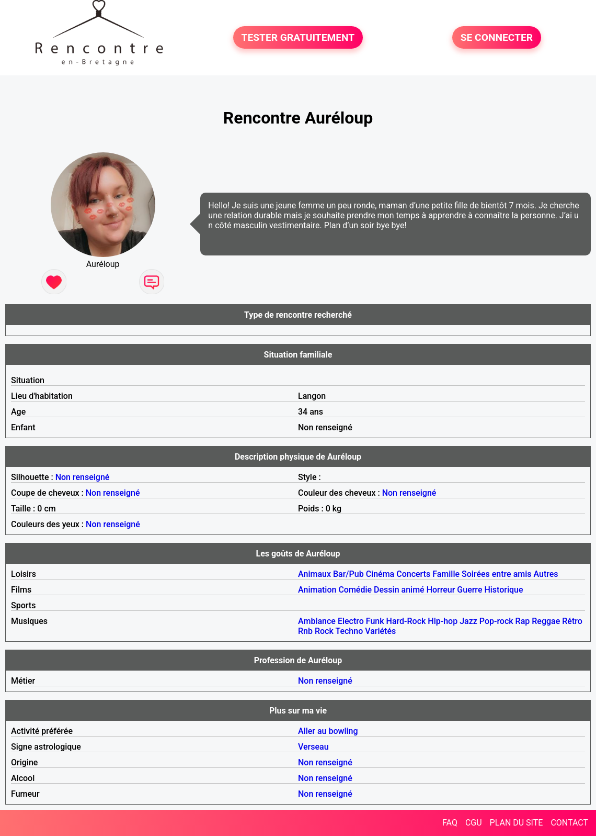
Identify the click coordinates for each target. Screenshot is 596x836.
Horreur (441, 590)
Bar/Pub (348, 574)
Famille (446, 574)
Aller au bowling (328, 731)
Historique (503, 590)
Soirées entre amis (496, 574)
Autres (546, 574)
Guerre (469, 590)
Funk (375, 621)
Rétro (572, 621)
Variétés (380, 631)
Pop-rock (496, 621)
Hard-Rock (406, 621)
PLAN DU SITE (516, 823)
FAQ (449, 823)
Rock (324, 631)
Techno (349, 631)
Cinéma (380, 574)
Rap (522, 621)
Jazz (468, 621)
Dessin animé (399, 590)
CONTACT (569, 823)
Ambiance (317, 621)
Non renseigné (82, 477)
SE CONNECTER (497, 37)
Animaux (314, 574)
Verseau (313, 747)
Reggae (546, 621)
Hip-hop (442, 621)
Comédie (355, 590)
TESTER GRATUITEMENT (298, 37)
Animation (317, 590)
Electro (351, 621)
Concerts (413, 574)
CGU (473, 823)
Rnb (305, 631)
